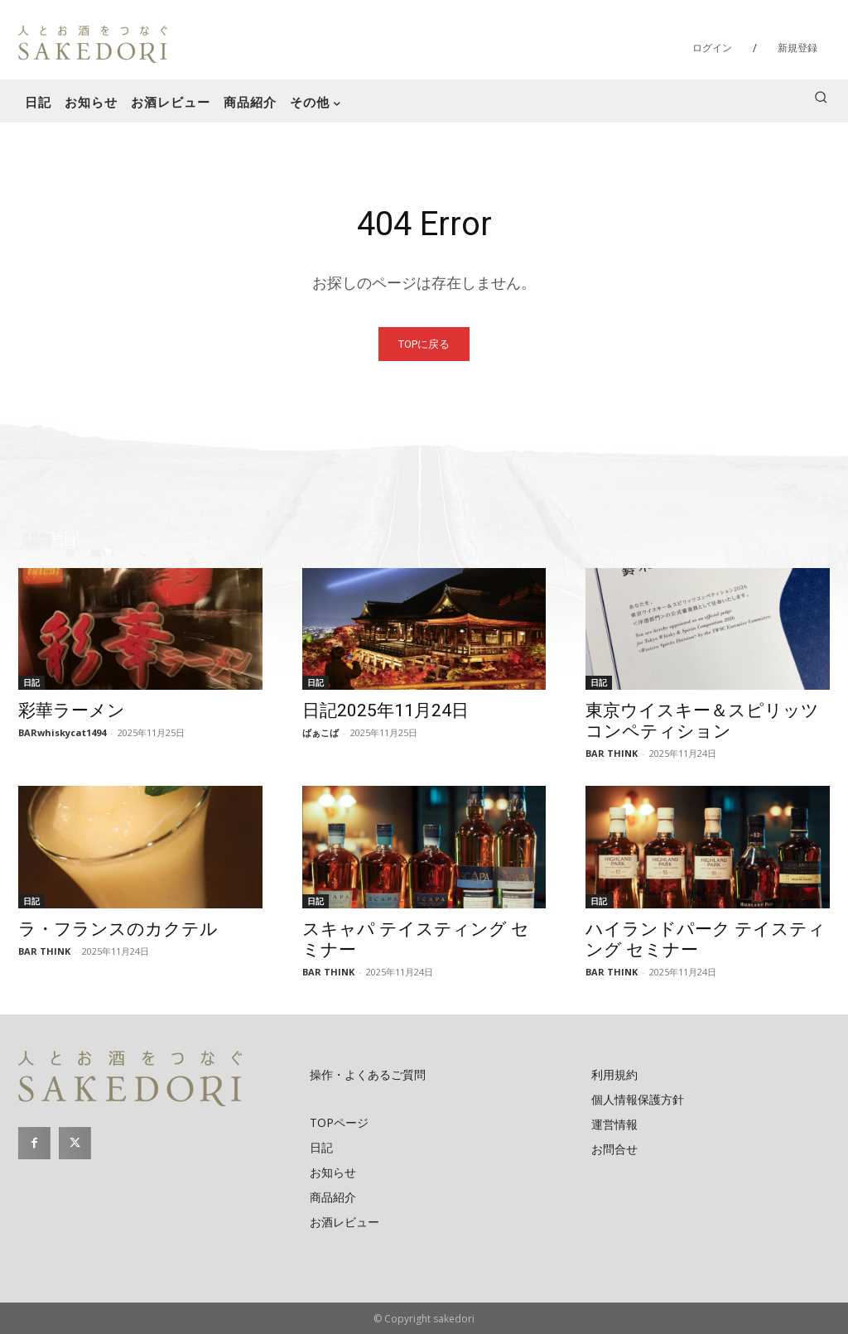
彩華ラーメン (71, 710)
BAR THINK (611, 753)
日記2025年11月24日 (385, 710)
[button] (821, 97)
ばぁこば (320, 732)
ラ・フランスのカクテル (118, 929)
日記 (31, 682)
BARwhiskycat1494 (62, 732)
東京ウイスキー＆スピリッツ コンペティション (702, 721)
